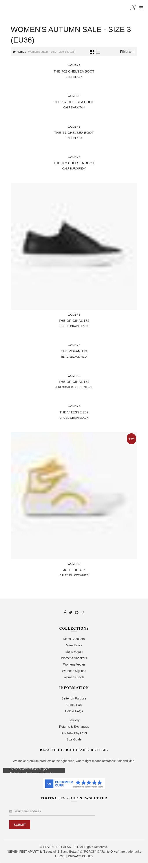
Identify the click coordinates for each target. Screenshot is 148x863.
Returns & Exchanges (74, 726)
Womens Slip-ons (74, 671)
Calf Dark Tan (74, 107)
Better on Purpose (74, 698)
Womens (74, 65)
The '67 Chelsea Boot (74, 102)
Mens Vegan (74, 651)
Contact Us (74, 705)
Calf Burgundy (74, 168)
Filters (125, 52)
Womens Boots (74, 677)
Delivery (74, 720)
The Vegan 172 (74, 351)
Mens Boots (74, 645)
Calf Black (74, 76)
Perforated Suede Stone (74, 387)
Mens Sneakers (74, 639)
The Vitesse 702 (74, 412)
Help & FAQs (74, 711)
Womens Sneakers (74, 658)
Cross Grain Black (74, 326)
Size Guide (73, 739)
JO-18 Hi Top (74, 570)
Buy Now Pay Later (74, 733)
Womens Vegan (74, 664)
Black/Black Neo (74, 356)
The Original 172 (74, 320)
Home (20, 51)
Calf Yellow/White (74, 575)
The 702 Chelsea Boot (74, 71)
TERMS (60, 856)
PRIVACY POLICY (80, 856)
